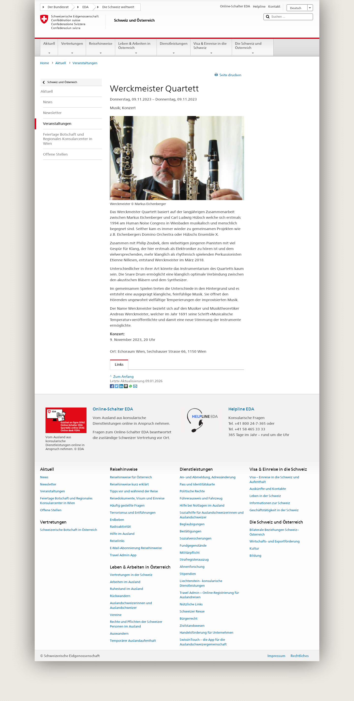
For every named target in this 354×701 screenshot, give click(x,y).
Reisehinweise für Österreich (131, 495)
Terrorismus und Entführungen (133, 530)
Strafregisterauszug (194, 577)
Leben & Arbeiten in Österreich (136, 48)
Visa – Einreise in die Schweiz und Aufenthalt (274, 497)
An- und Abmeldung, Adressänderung (208, 495)
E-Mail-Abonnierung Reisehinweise (136, 566)
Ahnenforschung (192, 584)
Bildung (255, 573)
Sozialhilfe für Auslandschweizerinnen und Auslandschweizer (212, 532)
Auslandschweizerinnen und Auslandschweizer (131, 623)
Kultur (254, 566)
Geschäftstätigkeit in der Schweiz (274, 528)
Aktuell (49, 48)
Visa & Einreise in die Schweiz (211, 48)
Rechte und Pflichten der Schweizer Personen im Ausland (136, 642)
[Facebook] (112, 404)
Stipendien (188, 591)
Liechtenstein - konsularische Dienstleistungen (201, 601)
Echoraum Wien (130, 375)
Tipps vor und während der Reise (134, 509)
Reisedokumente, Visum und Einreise (137, 516)
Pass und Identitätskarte (197, 502)
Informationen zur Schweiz (270, 521)
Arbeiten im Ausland (125, 599)
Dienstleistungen (173, 48)
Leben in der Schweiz (265, 513)
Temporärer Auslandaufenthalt (133, 658)
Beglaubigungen (192, 542)
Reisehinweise (100, 48)
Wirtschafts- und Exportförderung (275, 559)
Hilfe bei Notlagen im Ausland (202, 523)
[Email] (135, 404)
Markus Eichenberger (134, 381)
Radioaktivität (120, 544)
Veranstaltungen (52, 509)
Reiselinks (117, 558)
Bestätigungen (190, 549)
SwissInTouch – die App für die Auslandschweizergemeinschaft (203, 660)
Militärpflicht (190, 570)
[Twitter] (117, 404)
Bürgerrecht (188, 636)
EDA (85, 7)
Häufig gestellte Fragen (127, 523)
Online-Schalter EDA (113, 426)
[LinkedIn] (121, 404)
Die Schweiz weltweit (118, 7)
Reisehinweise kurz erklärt (129, 502)
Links (116, 364)
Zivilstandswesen (192, 643)
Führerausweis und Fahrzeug (201, 516)
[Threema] (126, 404)
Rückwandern (120, 614)
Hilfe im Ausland (122, 552)
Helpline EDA (241, 426)
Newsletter (48, 502)
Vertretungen (72, 48)
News (44, 495)
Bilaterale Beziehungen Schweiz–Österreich (274, 550)
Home (44, 63)
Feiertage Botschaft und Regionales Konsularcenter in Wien (66, 518)
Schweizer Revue (192, 629)
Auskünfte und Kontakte (268, 507)
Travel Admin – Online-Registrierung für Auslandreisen (209, 613)
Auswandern (119, 651)
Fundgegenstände (193, 563)
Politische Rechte (192, 509)
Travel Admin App (123, 573)
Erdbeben (117, 537)
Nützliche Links (191, 622)
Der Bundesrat (58, 7)
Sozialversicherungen (195, 556)
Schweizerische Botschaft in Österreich (68, 547)
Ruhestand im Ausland (126, 607)
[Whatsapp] (131, 404)
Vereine (115, 632)
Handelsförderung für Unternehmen (206, 650)
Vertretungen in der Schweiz (131, 592)
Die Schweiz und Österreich (252, 48)
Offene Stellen (50, 528)
